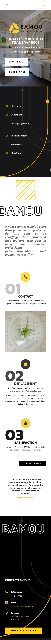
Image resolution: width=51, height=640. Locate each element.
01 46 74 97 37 (17, 61)
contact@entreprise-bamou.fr (22, 606)
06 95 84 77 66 (17, 72)
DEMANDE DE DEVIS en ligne (23, 631)
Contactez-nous (32, 463)
